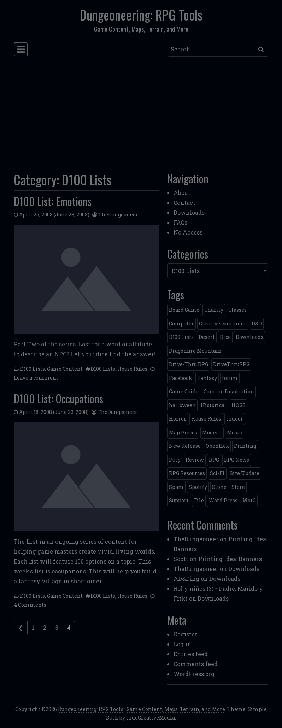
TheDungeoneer (118, 214)
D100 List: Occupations (58, 398)
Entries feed (191, 654)
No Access (188, 232)
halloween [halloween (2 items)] (182, 405)
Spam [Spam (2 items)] (176, 487)
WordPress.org (194, 673)
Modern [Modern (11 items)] (212, 432)
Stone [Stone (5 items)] (219, 487)
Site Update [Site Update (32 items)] (244, 473)
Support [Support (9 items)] (179, 500)
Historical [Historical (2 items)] (214, 405)
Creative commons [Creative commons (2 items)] (223, 323)
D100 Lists (32, 368)
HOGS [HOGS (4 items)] (238, 405)
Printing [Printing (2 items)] (245, 446)
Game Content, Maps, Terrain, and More (176, 709)
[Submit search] (261, 49)
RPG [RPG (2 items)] (214, 459)
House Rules (132, 368)
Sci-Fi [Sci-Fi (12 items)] (217, 473)
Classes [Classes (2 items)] (237, 309)
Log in (182, 644)
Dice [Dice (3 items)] (225, 337)
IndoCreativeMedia (150, 717)
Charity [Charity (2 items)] (213, 309)
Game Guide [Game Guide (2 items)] (184, 391)
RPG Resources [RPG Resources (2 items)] (187, 473)
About (182, 192)
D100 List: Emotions (53, 201)
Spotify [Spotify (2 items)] (198, 487)
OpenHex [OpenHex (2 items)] (217, 446)
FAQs (180, 222)
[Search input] (211, 49)
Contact (184, 202)
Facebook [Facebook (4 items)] (180, 378)
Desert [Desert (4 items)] (207, 337)
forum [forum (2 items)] (230, 378)
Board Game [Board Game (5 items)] (184, 309)
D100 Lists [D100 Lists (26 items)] (181, 337)
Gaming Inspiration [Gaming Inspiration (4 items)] (229, 391)
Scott (181, 558)
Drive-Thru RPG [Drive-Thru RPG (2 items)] (188, 364)
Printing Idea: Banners (230, 558)
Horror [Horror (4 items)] (177, 418)
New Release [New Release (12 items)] (185, 446)
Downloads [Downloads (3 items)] (249, 337)
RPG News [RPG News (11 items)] (236, 459)
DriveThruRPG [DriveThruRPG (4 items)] (231, 364)
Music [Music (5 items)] (234, 432)
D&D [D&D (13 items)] (257, 323)
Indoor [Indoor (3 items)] (234, 418)
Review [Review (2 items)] (195, 459)
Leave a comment (36, 377)
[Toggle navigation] (21, 49)
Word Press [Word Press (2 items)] (223, 500)
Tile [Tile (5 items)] (199, 500)
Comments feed (196, 664)
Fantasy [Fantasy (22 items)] (207, 378)
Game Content (65, 368)
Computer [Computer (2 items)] (181, 323)
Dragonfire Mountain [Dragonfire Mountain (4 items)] (195, 350)
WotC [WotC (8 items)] (249, 500)
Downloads (189, 212)
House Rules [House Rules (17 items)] (206, 418)
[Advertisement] (141, 112)
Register (185, 634)
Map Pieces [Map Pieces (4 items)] (183, 432)
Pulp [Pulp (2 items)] (175, 459)
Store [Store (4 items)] (238, 487)
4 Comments (30, 604)
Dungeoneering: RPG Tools (141, 14)
